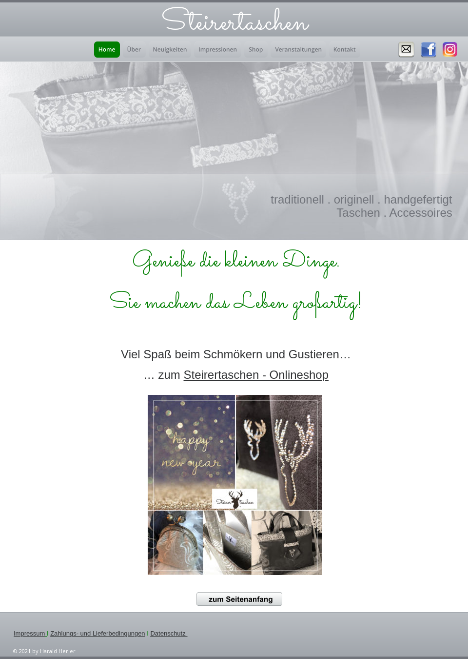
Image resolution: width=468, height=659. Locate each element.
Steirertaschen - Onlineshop (256, 374)
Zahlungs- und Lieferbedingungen (97, 633)
